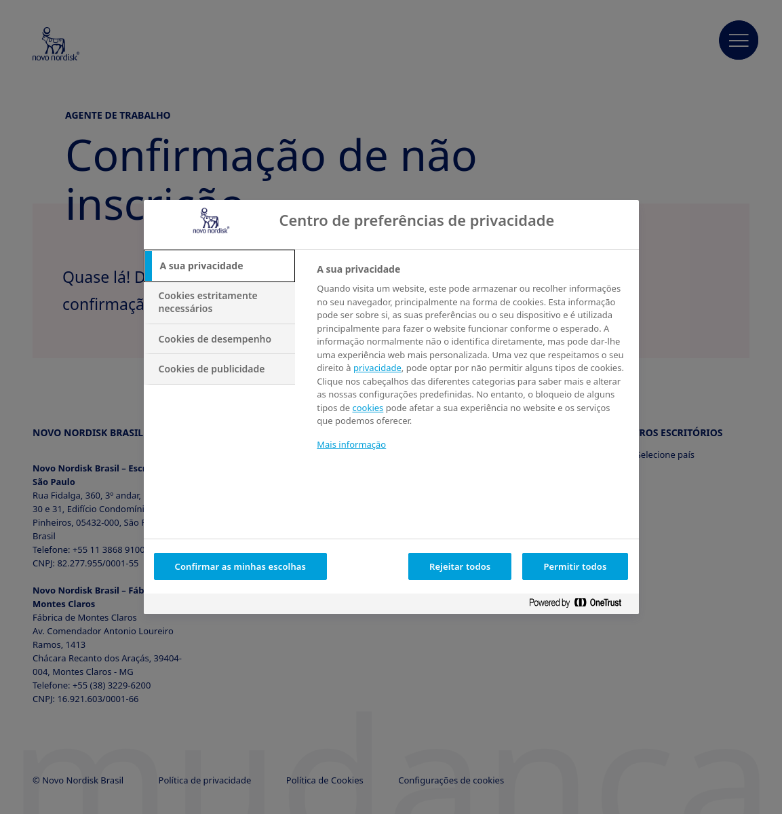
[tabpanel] (471, 365)
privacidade (377, 368)
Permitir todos (574, 566)
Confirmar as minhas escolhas (241, 566)
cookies (367, 408)
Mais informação (351, 444)
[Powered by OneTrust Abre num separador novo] (580, 605)
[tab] (219, 266)
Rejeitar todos (460, 566)
